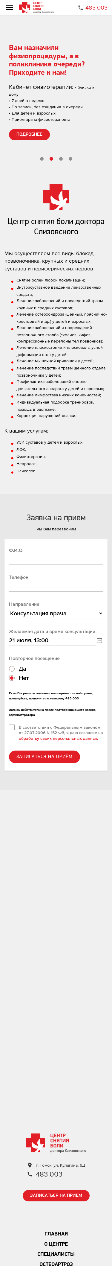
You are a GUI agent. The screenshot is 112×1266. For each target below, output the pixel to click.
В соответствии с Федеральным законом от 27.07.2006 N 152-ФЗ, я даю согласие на (61, 732)
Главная (56, 1234)
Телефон (18, 577)
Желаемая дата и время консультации (52, 631)
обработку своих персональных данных (58, 738)
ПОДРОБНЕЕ (29, 134)
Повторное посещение (34, 658)
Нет (24, 678)
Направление (24, 604)
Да (22, 668)
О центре (56, 1244)
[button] (42, 159)
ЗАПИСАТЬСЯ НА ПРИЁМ (44, 756)
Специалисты (56, 1254)
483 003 (96, 7)
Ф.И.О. (16, 550)
